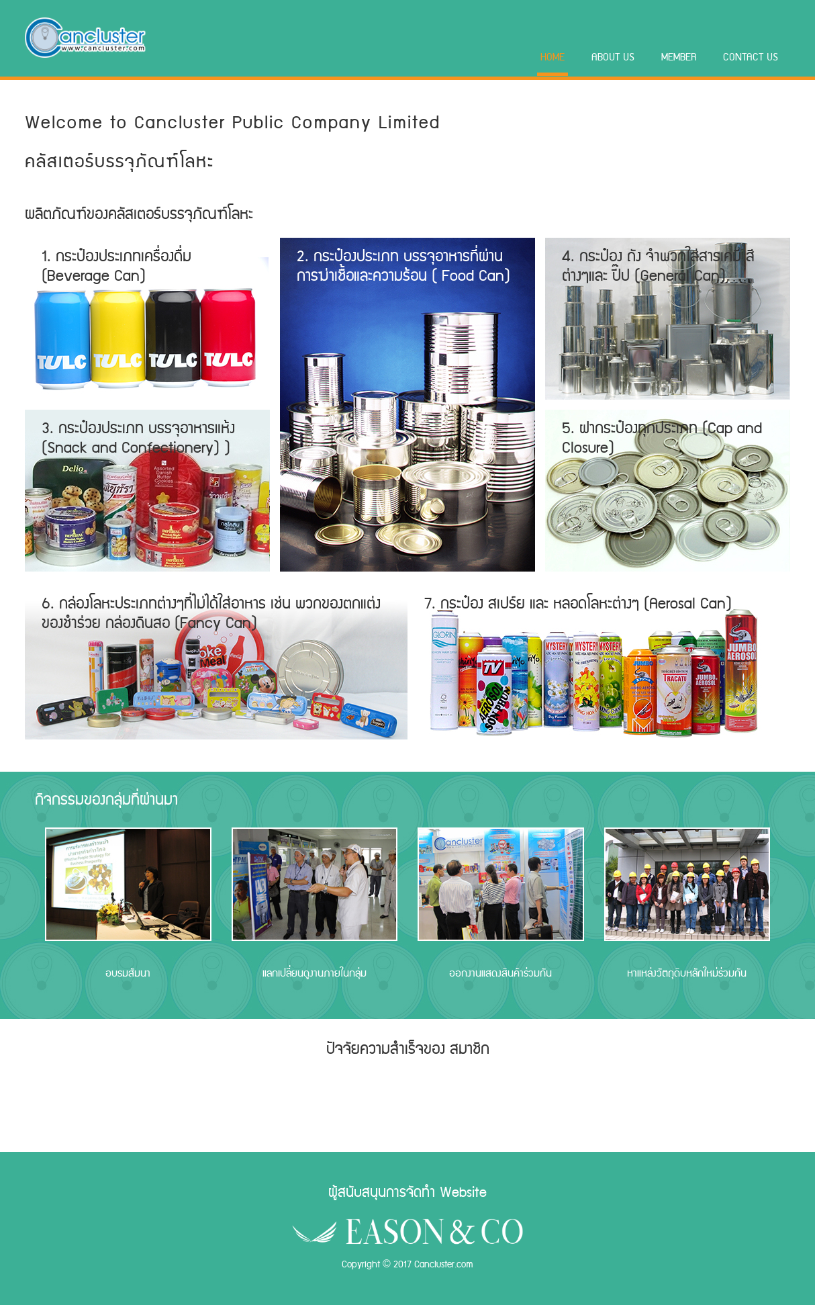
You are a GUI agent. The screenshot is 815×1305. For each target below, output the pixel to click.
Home (552, 57)
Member (679, 57)
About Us (612, 57)
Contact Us (750, 57)
